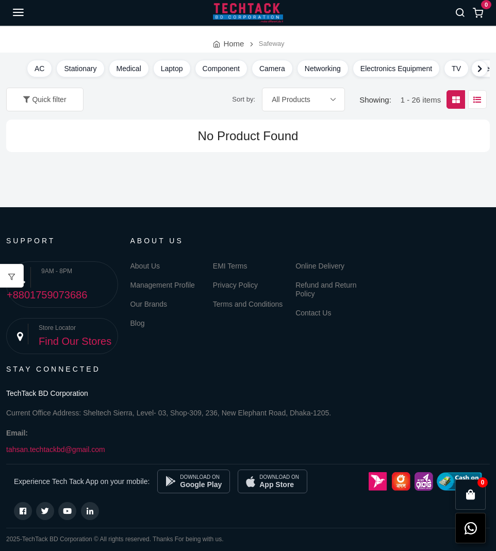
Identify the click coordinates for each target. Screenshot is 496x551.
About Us (145, 266)
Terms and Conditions (248, 304)
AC (39, 68)
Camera (272, 68)
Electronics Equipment (396, 68)
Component (221, 68)
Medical (129, 68)
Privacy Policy (235, 285)
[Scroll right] (479, 68)
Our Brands (149, 304)
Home (233, 43)
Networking (323, 68)
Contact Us (313, 313)
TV (456, 68)
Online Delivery (319, 266)
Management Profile (162, 285)
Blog (137, 323)
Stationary (80, 68)
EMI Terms (230, 266)
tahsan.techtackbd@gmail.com (55, 449)
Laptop (172, 68)
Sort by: (243, 99)
